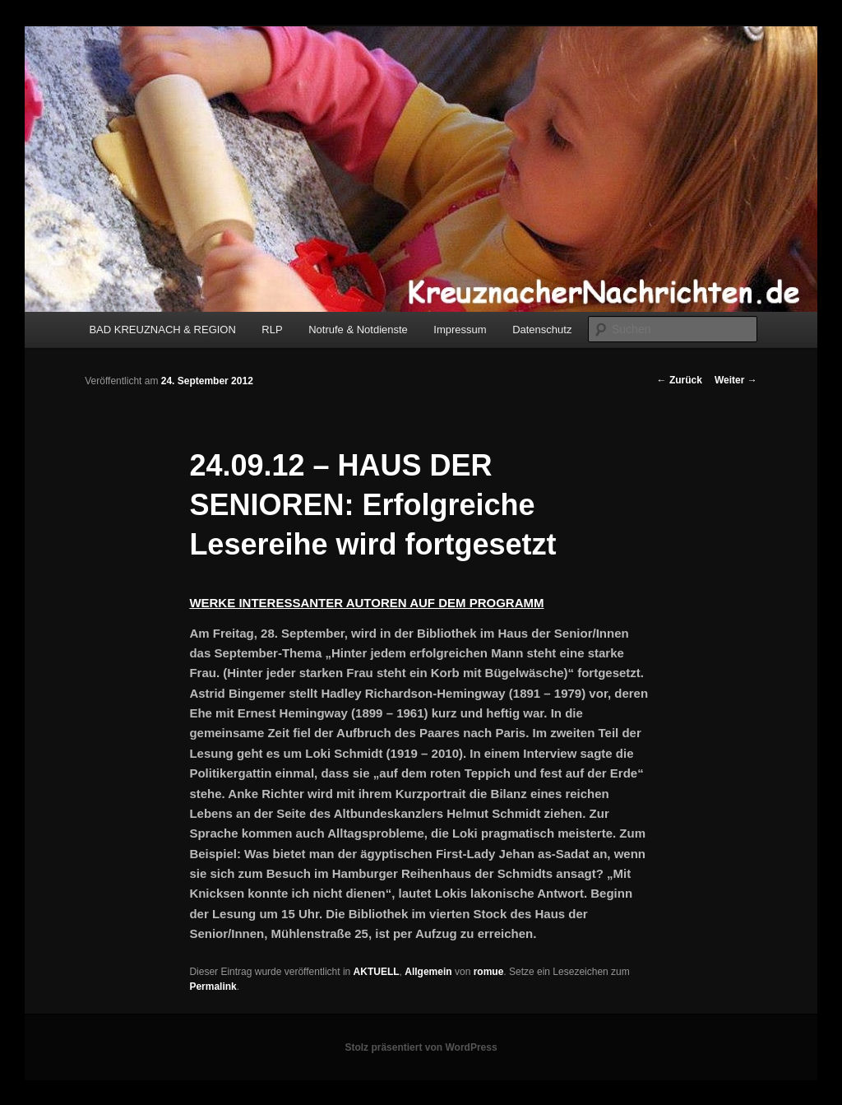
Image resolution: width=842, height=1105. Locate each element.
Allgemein (428, 971)
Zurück (679, 380)
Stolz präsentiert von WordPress (421, 1047)
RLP (271, 329)
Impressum (459, 329)
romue (489, 971)
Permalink (212, 986)
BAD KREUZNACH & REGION (162, 329)
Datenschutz (541, 329)
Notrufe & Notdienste (358, 329)
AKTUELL (377, 971)
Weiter (736, 380)
